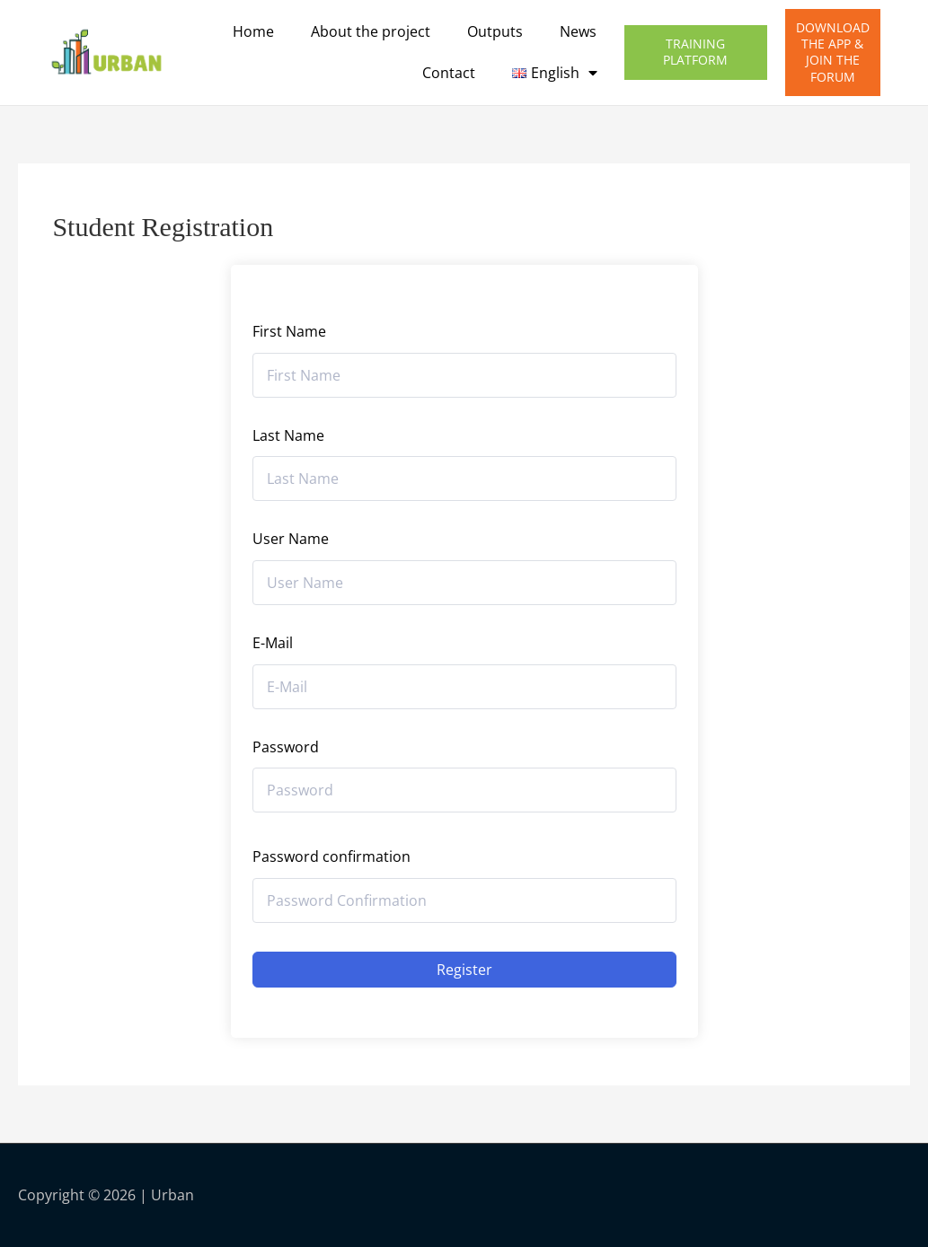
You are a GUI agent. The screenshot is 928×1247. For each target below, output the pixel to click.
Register (464, 969)
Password (285, 747)
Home (253, 31)
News (578, 31)
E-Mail (272, 643)
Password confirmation (331, 856)
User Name (290, 539)
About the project (370, 31)
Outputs (495, 31)
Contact (448, 73)
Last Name (288, 435)
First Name (289, 331)
